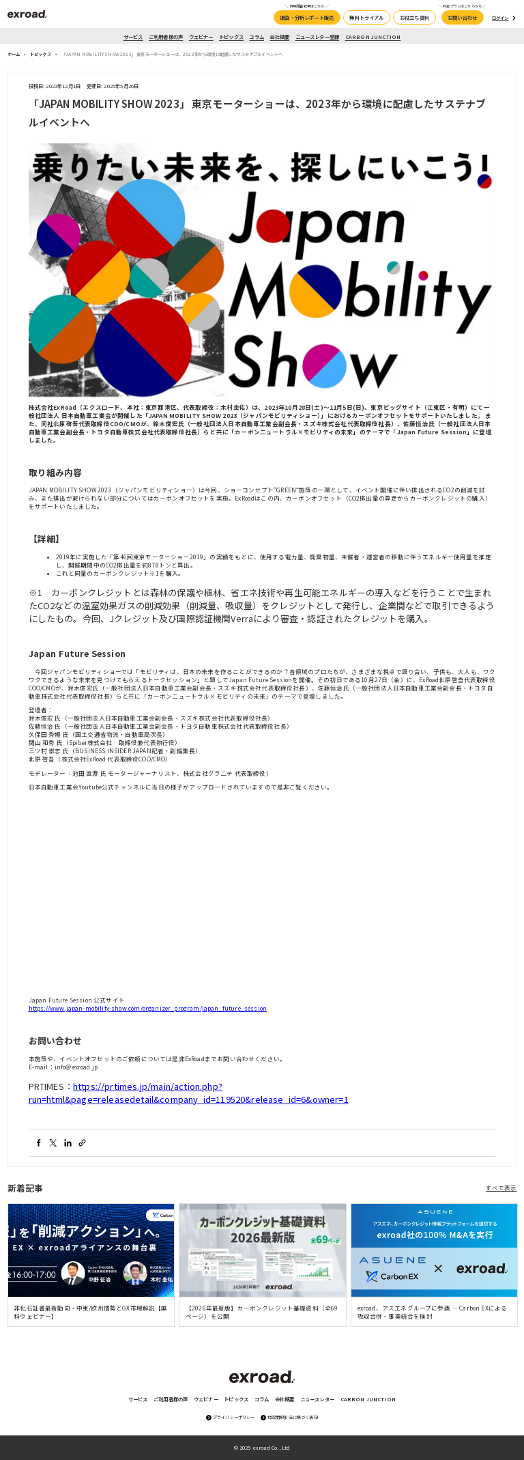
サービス (133, 36)
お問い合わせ (462, 17)
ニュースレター (317, 1399)
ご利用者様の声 (166, 36)
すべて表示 (501, 1187)
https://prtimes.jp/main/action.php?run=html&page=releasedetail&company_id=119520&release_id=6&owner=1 (189, 1093)
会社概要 (279, 36)
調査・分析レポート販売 (307, 17)
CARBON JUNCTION (373, 36)
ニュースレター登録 (317, 36)
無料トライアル (366, 17)
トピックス (231, 36)
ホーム (14, 54)
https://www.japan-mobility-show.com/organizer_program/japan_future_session (148, 1008)
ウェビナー (201, 36)
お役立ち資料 (414, 17)
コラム (256, 36)
